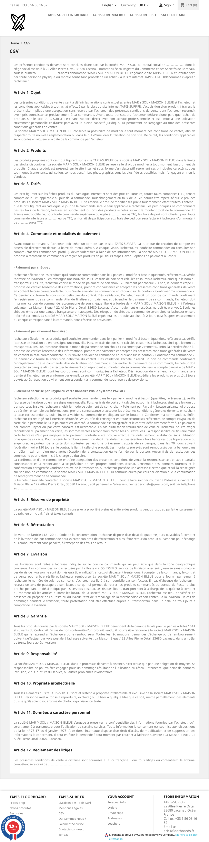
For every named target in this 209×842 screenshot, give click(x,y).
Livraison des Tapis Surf (75, 803)
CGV (61, 813)
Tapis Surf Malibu (109, 15)
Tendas (63, 834)
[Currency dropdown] (143, 5)
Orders (112, 807)
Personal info (117, 802)
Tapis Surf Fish (143, 15)
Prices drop (17, 803)
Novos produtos (20, 808)
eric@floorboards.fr (179, 831)
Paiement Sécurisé (71, 824)
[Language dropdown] (110, 5)
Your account (121, 796)
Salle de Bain (173, 15)
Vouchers (114, 823)
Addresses (115, 818)
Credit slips (115, 813)
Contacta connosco (71, 829)
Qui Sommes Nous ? (72, 819)
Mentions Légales (71, 808)
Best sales (16, 813)
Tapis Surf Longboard (67, 15)
